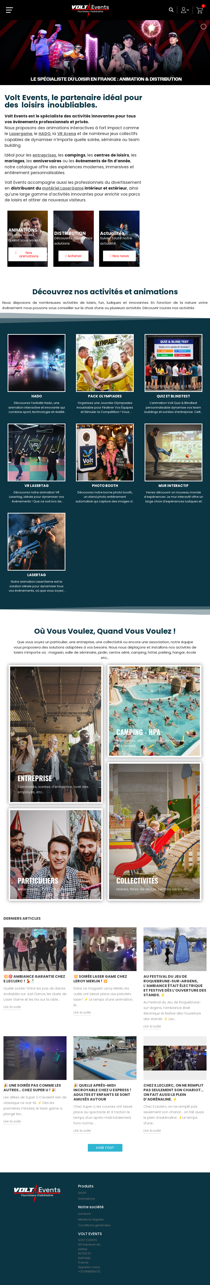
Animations (86, 1198)
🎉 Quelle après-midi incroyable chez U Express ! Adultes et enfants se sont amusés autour (102, 1092)
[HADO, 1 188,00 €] (36, 376)
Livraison (84, 1213)
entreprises (44, 155)
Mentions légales (91, 1219)
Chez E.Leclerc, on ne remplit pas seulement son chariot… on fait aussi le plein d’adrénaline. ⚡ (173, 1092)
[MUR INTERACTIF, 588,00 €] (173, 466)
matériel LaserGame (63, 188)
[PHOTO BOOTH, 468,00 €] (105, 466)
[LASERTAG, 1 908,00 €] (36, 555)
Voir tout (105, 1147)
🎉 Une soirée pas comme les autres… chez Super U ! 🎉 (32, 1088)
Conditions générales (94, 1225)
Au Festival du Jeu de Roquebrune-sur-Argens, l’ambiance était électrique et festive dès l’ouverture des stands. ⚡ (174, 986)
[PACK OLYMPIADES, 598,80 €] (105, 376)
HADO (45, 133)
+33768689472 (89, 1271)
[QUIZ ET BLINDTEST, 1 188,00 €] (173, 376)
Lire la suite (12, 1007)
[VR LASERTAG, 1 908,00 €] (36, 466)
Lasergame (20, 133)
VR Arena (66, 133)
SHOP (82, 1193)
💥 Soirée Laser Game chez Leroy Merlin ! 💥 (100, 979)
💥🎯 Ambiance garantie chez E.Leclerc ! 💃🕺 (34, 979)
